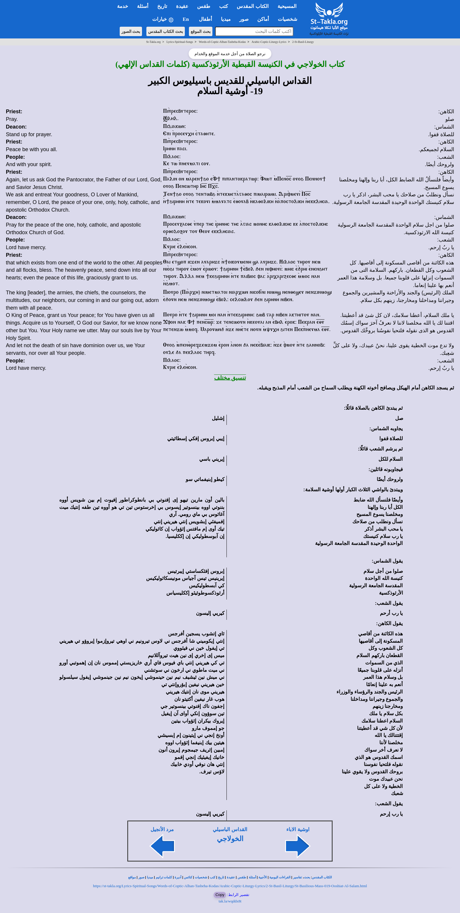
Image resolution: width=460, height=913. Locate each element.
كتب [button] (223, 6)
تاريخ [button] (162, 6)
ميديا (150, 877)
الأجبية (262, 877)
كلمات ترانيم (164, 877)
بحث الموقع (201, 31)
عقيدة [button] (182, 6)
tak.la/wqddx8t (230, 901)
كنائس (188, 877)
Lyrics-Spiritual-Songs (179, 41)
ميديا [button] (226, 19)
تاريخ (221, 877)
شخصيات (201, 877)
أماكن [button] (263, 19)
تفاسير (297, 877)
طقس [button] (203, 6)
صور (141, 877)
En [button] (186, 19)
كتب (212, 877)
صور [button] (243, 19)
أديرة (178, 877)
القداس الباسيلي (230, 829)
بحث (307, 877)
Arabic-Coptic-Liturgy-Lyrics (269, 41)
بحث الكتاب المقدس (165, 31)
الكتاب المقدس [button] (252, 6)
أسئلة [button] (142, 6)
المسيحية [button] (287, 6)
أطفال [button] (205, 19)
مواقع (132, 877)
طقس (242, 877)
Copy (219, 894)
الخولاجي (230, 839)
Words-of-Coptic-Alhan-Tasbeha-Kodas (222, 41)
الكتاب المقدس (322, 877)
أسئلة (252, 877)
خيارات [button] (163, 19)
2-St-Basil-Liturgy (303, 41)
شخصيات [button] (289, 19)
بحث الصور (131, 31)
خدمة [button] (122, 6)
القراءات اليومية (279, 877)
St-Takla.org (153, 41)
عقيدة (231, 877)
